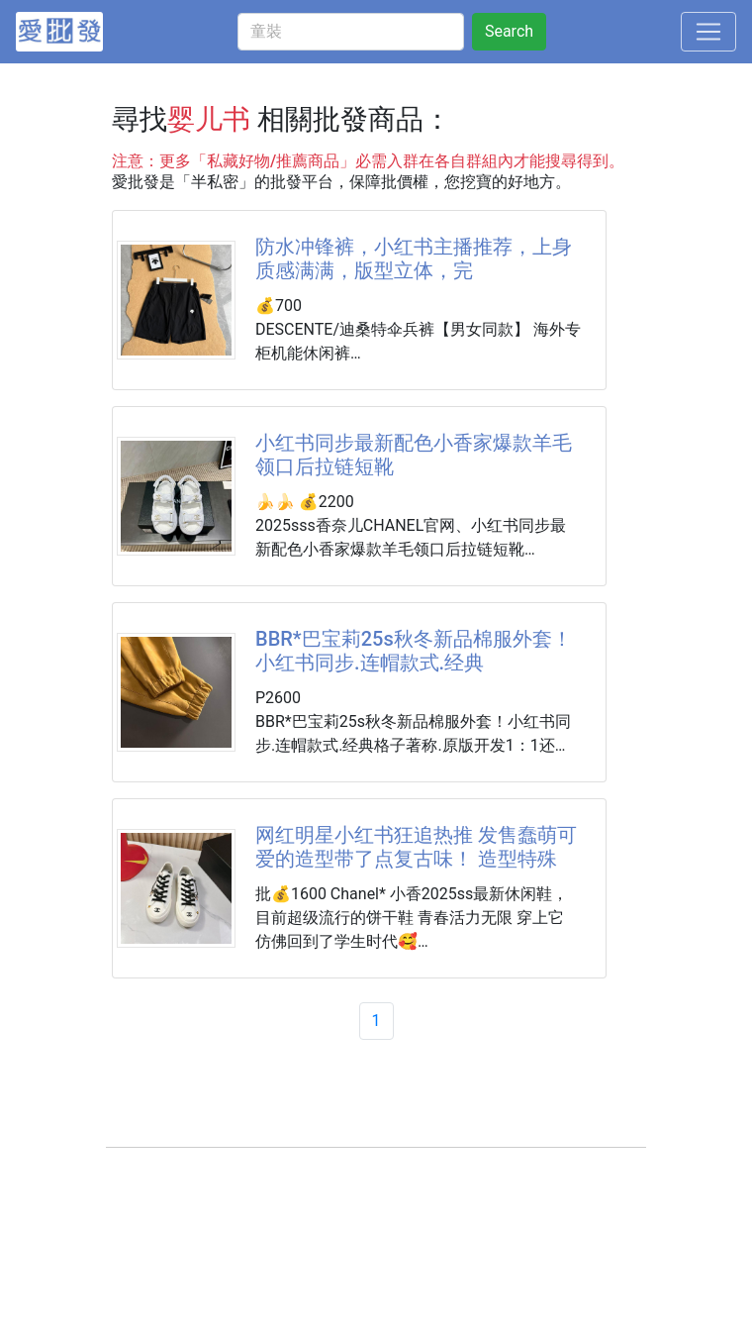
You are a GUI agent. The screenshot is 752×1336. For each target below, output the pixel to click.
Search (509, 31)
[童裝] (350, 32)
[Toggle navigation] (708, 31)
